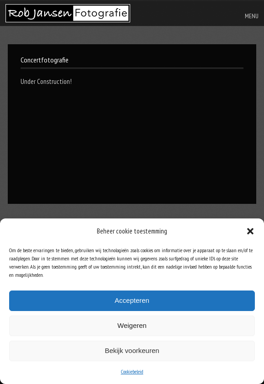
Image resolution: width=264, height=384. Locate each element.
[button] (250, 231)
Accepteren (132, 300)
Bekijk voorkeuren (132, 350)
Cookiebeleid (132, 371)
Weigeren (132, 325)
